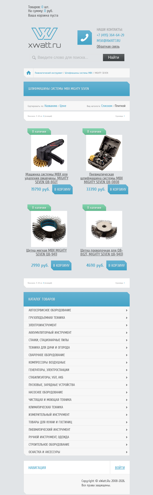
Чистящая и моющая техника (50, 400)
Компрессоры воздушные (47, 362)
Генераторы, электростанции (49, 370)
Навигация (37, 467)
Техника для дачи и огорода (49, 347)
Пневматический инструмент (49, 73)
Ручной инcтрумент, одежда (49, 437)
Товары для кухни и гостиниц (50, 422)
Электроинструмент (43, 325)
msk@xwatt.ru (108, 40)
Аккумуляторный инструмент (50, 333)
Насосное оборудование (46, 392)
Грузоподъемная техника (47, 318)
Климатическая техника (46, 407)
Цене (63, 106)
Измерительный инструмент (49, 415)
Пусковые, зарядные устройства (52, 385)
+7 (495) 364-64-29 (110, 35)
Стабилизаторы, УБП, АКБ (46, 377)
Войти (120, 467)
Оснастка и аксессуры (44, 452)
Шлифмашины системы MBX (78, 73)
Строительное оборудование (49, 445)
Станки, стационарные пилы (49, 340)
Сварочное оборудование (47, 355)
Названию (51, 106)
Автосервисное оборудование (50, 310)
